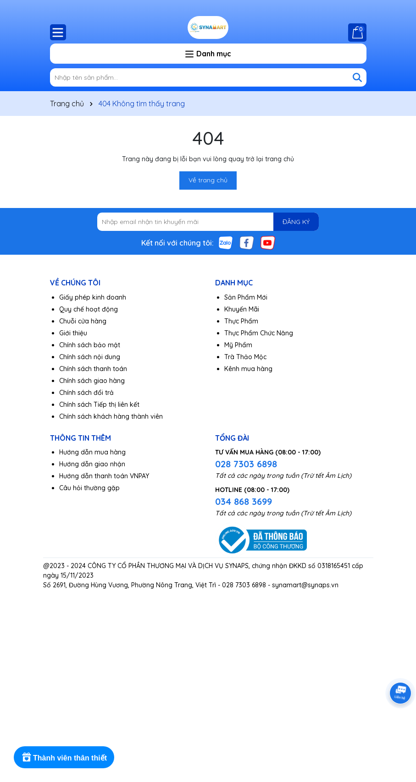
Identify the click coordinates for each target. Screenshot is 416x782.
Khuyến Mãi (241, 309)
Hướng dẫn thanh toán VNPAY (104, 476)
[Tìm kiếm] (357, 77)
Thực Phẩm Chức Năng (258, 333)
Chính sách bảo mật (89, 345)
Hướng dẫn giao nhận (92, 464)
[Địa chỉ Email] (208, 222)
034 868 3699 (243, 501)
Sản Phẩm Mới (245, 297)
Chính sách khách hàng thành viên (111, 416)
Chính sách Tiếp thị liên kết (99, 404)
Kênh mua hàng (248, 369)
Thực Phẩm (241, 321)
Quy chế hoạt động (88, 309)
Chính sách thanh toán (93, 369)
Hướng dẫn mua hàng (92, 452)
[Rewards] (64, 757)
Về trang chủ (208, 180)
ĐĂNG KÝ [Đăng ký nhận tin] (296, 222)
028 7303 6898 (246, 464)
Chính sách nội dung (89, 357)
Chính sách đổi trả (86, 392)
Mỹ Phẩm (238, 345)
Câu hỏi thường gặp (89, 488)
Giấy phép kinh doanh (92, 297)
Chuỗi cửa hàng (82, 321)
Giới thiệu (73, 333)
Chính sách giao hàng (92, 381)
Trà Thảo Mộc (245, 357)
